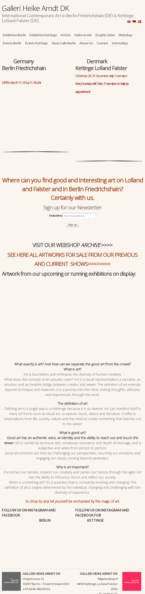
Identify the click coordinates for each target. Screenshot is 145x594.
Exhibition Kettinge (43, 35)
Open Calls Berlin (64, 43)
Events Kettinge (36, 43)
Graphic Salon (105, 35)
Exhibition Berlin (14, 35)
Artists (66, 35)
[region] (36, 104)
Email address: (72, 216)
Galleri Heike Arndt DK (35, 8)
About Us (86, 43)
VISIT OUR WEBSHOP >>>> (72, 245)
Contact (102, 43)
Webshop (125, 35)
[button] (7, 140)
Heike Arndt (83, 35)
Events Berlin (12, 43)
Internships (120, 43)
